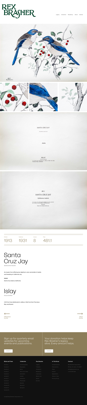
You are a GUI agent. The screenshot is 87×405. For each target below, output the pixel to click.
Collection (63, 14)
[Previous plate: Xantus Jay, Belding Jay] (7, 315)
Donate (81, 14)
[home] (21, 11)
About (76, 14)
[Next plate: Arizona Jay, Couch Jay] (80, 315)
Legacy (57, 14)
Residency (70, 14)
